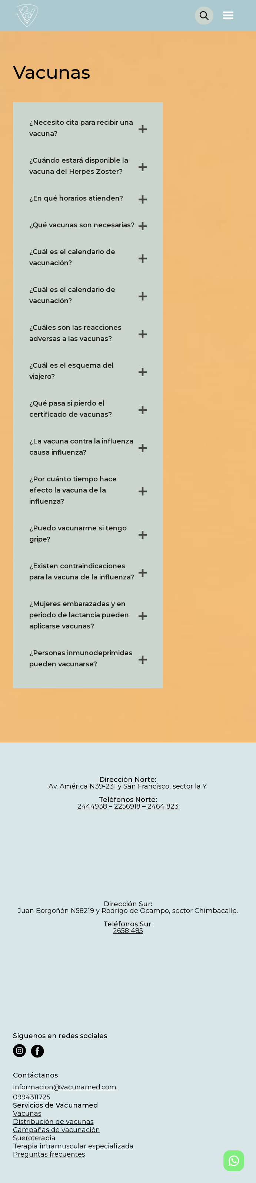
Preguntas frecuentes (49, 1154)
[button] (228, 15)
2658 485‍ (128, 931)
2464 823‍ (163, 806)
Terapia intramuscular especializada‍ (73, 1146)
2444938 (93, 806)
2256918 (127, 806)
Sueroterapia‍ (34, 1138)
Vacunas (27, 1113)
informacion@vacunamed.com (64, 1087)
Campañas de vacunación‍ (56, 1130)
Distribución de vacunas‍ (53, 1122)
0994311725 (31, 1097)
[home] (25, 15)
